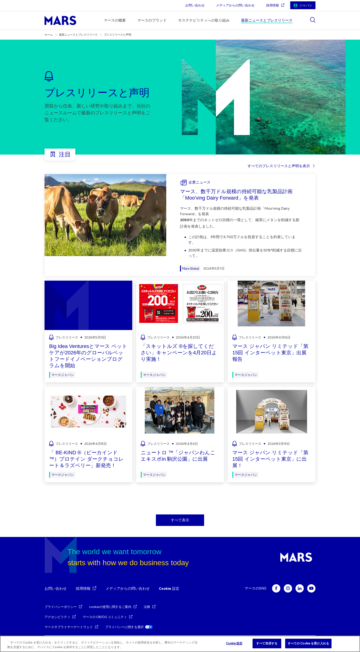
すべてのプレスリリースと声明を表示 (279, 166)
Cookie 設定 (169, 588)
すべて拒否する (266, 643)
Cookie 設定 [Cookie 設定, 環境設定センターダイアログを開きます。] (234, 643)
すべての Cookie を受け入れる (308, 643)
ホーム (49, 34)
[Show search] (312, 20)
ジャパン (305, 5)
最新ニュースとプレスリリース (78, 34)
